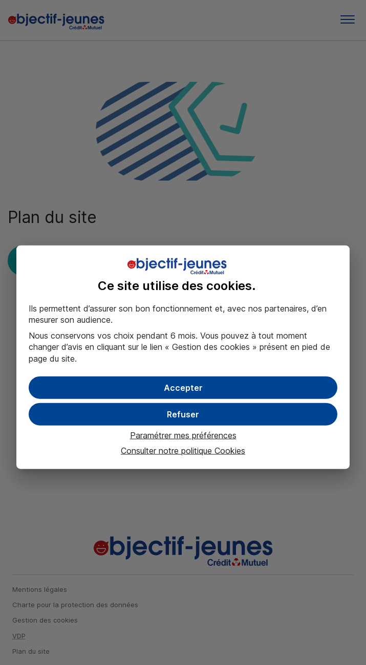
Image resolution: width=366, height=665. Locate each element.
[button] (183, 387)
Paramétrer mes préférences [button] (183, 435)
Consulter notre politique (183, 451)
